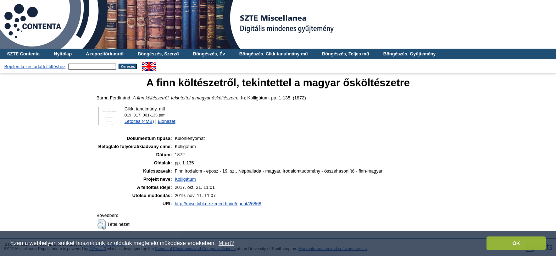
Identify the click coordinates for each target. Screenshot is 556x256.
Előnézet (167, 121)
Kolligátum (185, 179)
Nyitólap (63, 53)
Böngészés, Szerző (158, 53)
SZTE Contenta (23, 53)
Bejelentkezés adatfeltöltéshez (35, 66)
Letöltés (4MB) (139, 121)
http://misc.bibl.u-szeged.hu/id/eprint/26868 (218, 203)
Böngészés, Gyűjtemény (409, 53)
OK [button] (516, 243)
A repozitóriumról (104, 53)
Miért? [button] (226, 243)
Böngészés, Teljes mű (345, 53)
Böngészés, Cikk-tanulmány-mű (273, 53)
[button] (102, 224)
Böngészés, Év (209, 53)
